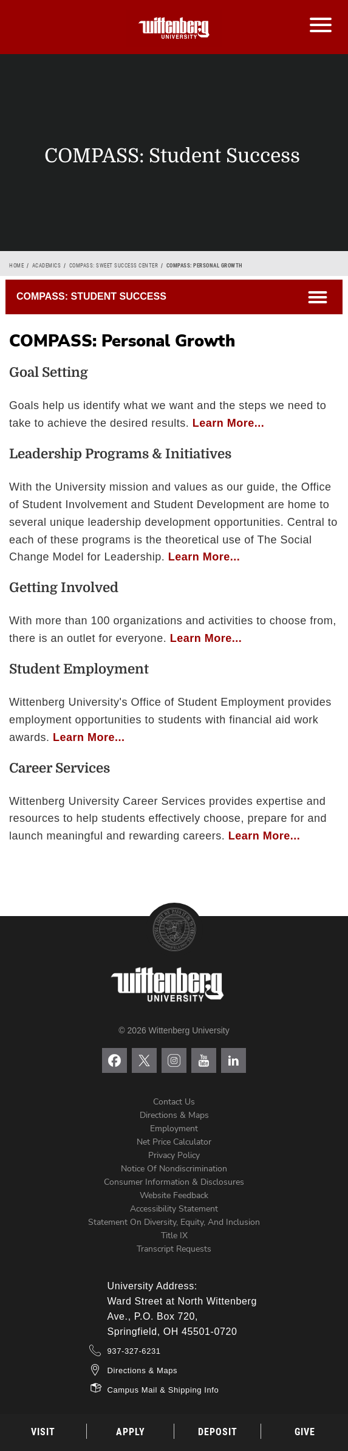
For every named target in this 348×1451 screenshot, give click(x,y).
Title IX (174, 1235)
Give (305, 1432)
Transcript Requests (174, 1249)
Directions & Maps (174, 1115)
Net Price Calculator (174, 1142)
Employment (174, 1128)
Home (16, 266)
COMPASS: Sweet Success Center (114, 266)
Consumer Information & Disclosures (174, 1182)
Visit (43, 1432)
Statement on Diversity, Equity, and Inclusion (174, 1222)
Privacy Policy (174, 1155)
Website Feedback (174, 1195)
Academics (46, 266)
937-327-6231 (134, 1351)
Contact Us (174, 1102)
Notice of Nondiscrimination (174, 1168)
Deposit (217, 1432)
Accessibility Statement (174, 1209)
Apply (130, 1432)
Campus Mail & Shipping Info (163, 1389)
